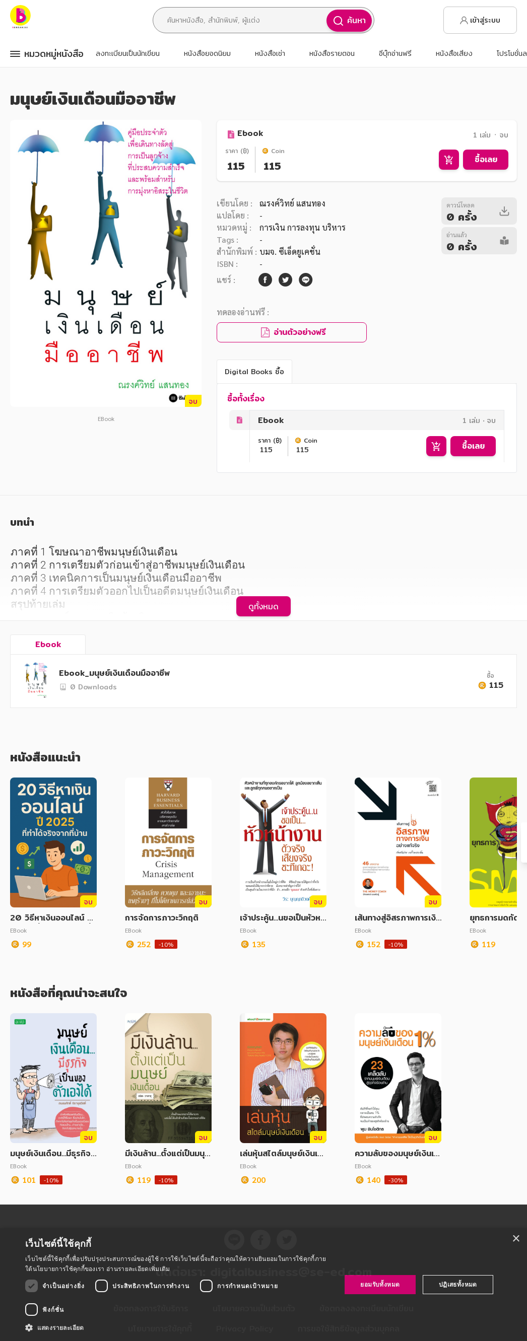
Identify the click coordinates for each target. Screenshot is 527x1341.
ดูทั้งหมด (263, 606)
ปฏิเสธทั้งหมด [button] (458, 1284)
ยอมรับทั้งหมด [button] (380, 1284)
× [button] (515, 1239)
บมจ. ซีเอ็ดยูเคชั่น (289, 251)
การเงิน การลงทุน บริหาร (302, 227)
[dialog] (263, 1284)
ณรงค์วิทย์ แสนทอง (292, 203)
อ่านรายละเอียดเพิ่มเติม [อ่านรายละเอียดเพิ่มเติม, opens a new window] (138, 1268)
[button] (178, 1327)
